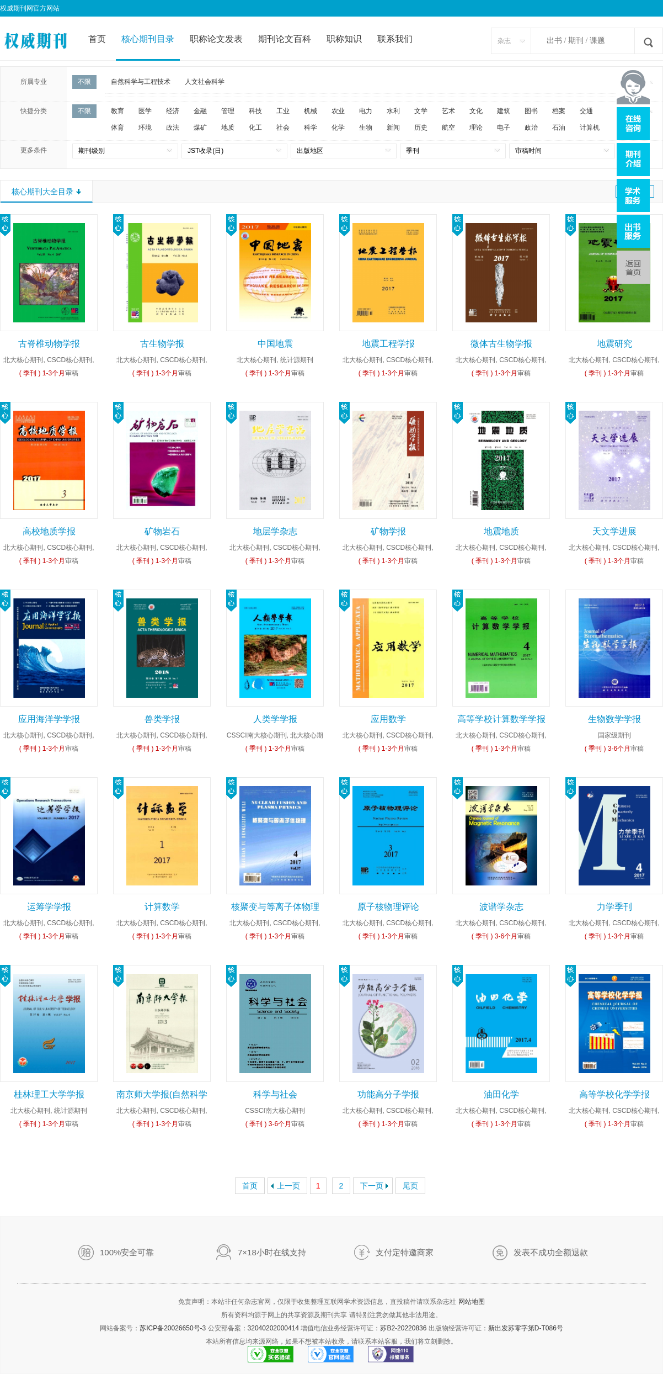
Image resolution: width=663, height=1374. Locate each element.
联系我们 (395, 39)
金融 (200, 111)
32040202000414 (273, 1328)
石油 (558, 127)
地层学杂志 (275, 531)
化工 (255, 127)
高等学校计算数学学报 (501, 719)
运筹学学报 (49, 906)
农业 (338, 111)
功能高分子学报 (388, 1094)
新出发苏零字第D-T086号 (525, 1328)
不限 (84, 82)
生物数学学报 (614, 719)
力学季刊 (614, 906)
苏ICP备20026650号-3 (173, 1328)
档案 (558, 111)
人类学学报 (275, 719)
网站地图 (471, 1302)
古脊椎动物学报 (49, 343)
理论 (476, 127)
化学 (338, 127)
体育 (117, 127)
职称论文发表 (216, 39)
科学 (310, 127)
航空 (448, 127)
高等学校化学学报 (614, 1094)
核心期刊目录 (147, 39)
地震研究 (614, 343)
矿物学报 (388, 531)
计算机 (590, 127)
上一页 (288, 1185)
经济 (172, 111)
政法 (172, 127)
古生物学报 (162, 343)
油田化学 (501, 1094)
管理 (227, 111)
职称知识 (344, 39)
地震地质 (501, 531)
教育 (117, 111)
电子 (503, 127)
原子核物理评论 (388, 906)
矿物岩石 (162, 531)
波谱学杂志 (501, 906)
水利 (393, 111)
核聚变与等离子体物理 (275, 906)
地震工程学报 (388, 343)
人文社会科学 (204, 82)
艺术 (448, 111)
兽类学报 (162, 719)
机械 (310, 111)
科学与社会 (275, 1094)
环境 (145, 127)
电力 (365, 111)
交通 (586, 111)
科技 (255, 111)
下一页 (371, 1185)
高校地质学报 (49, 531)
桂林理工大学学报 (49, 1094)
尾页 (410, 1185)
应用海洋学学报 (49, 719)
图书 (531, 111)
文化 (476, 111)
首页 (97, 39)
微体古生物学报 (501, 343)
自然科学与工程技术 (140, 82)
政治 (531, 127)
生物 (365, 127)
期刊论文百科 (284, 39)
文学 (420, 111)
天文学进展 (614, 531)
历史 (420, 127)
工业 (283, 111)
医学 (145, 111)
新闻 (393, 127)
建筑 (503, 111)
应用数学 (388, 719)
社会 (283, 127)
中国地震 (275, 343)
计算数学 (162, 906)
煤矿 (200, 127)
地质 (227, 127)
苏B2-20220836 (403, 1328)
